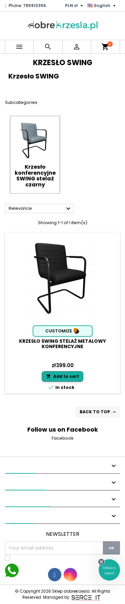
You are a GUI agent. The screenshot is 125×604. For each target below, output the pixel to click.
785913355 (34, 5)
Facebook (63, 438)
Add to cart (62, 376)
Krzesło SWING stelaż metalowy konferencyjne (62, 344)
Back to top (98, 412)
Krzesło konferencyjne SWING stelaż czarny (35, 175)
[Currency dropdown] (75, 5)
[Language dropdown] (102, 5)
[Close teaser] (101, 562)
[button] (109, 570)
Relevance (40, 209)
